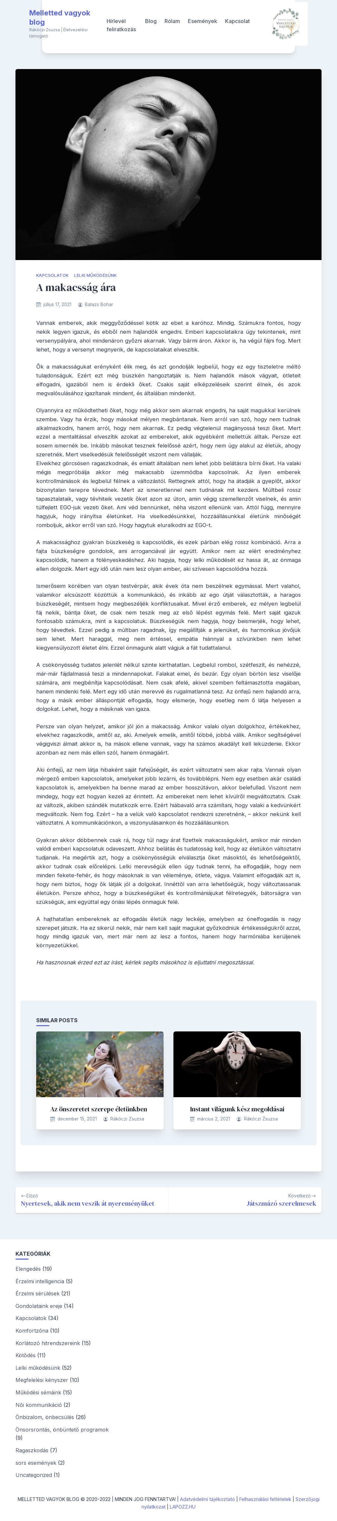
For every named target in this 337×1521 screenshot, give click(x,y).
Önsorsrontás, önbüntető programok (62, 1429)
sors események (35, 1463)
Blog (151, 21)
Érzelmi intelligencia (39, 1281)
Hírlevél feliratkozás (121, 25)
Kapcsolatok (52, 275)
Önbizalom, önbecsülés (44, 1417)
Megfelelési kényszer (41, 1380)
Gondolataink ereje (38, 1306)
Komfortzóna (31, 1330)
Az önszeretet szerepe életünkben (98, 1109)
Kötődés (25, 1355)
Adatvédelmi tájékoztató (207, 1499)
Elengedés (28, 1269)
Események (202, 21)
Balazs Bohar (99, 304)
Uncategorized (33, 1475)
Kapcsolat (237, 21)
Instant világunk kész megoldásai (237, 1109)
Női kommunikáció (38, 1405)
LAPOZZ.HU (182, 1506)
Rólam (172, 21)
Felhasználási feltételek (265, 1499)
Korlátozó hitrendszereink (47, 1343)
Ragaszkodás (31, 1450)
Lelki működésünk (95, 275)
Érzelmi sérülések (37, 1293)
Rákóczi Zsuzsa (127, 1119)
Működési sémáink (38, 1392)
